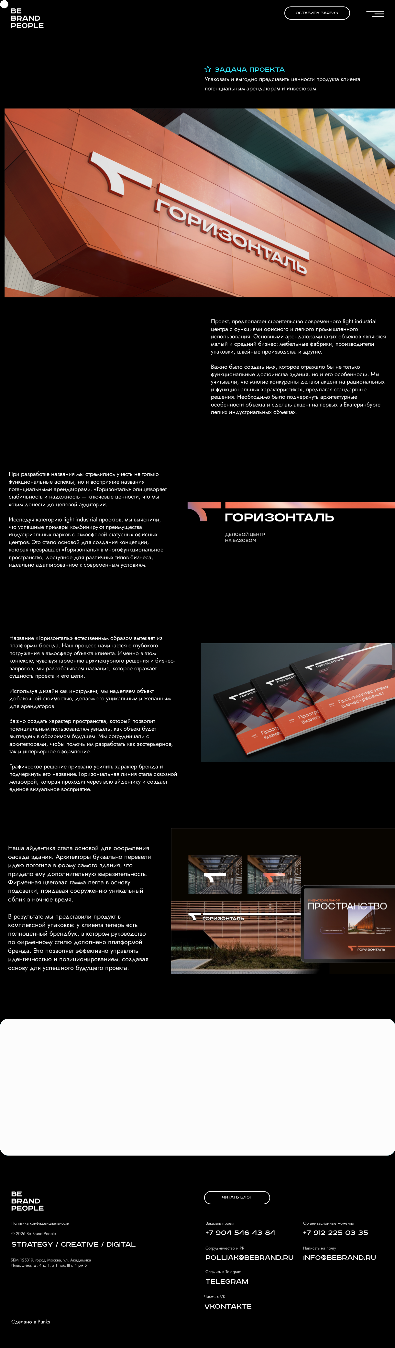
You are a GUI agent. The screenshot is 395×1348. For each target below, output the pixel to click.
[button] (317, 13)
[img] (27, 18)
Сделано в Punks (30, 1321)
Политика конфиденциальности (40, 1223)
